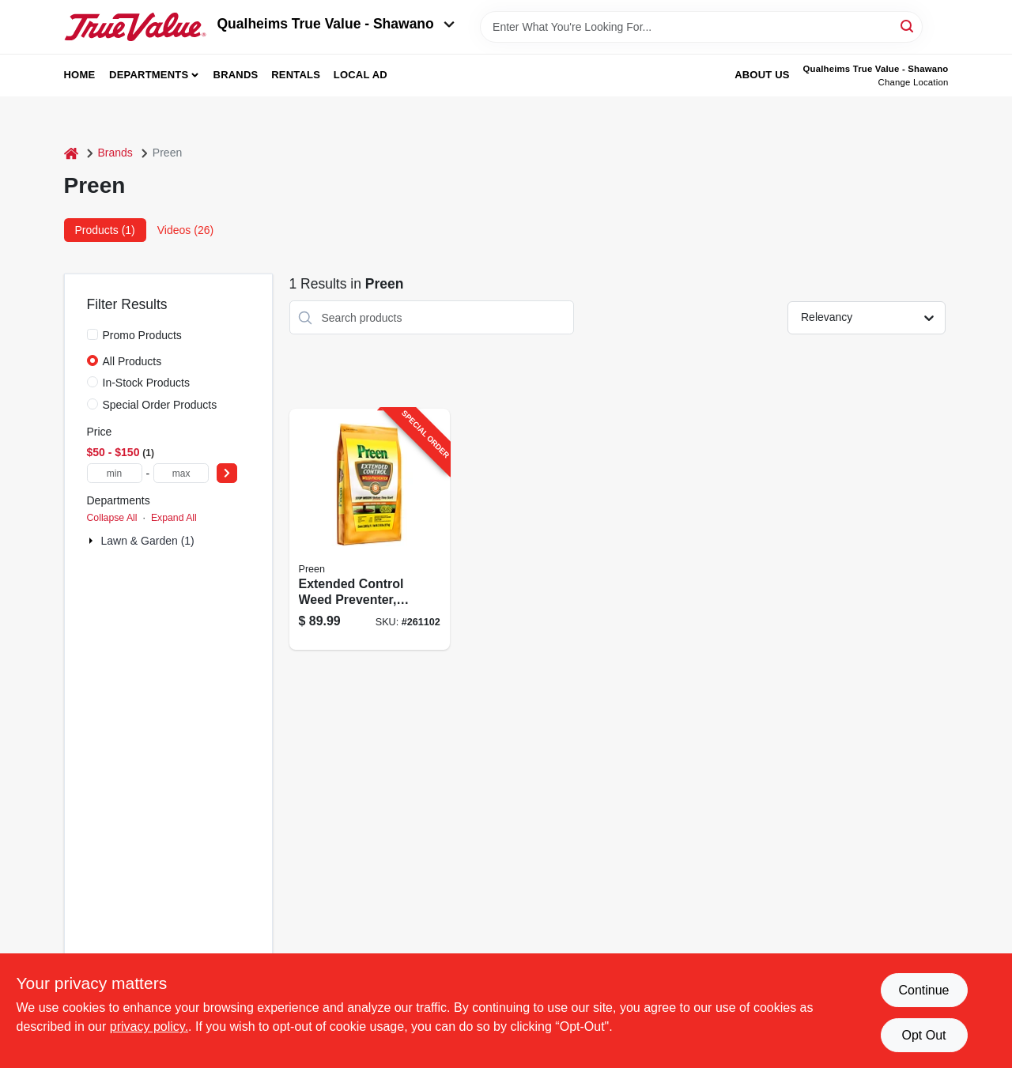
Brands (236, 75)
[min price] (114, 473)
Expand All (174, 517)
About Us (762, 75)
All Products (132, 361)
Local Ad (360, 75)
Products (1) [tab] (105, 230)
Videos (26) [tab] (185, 230)
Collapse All (112, 517)
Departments (148, 75)
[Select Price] (227, 473)
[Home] (71, 153)
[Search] (908, 26)
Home (80, 75)
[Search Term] (701, 27)
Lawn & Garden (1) (147, 540)
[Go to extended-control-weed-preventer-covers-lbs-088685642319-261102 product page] (369, 529)
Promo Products (142, 335)
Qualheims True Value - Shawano (336, 24)
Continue (923, 990)
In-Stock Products (147, 383)
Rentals (295, 75)
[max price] (181, 473)
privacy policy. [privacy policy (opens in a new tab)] (149, 1026)
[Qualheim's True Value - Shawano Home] (135, 27)
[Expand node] (92, 541)
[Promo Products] (92, 334)
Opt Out (923, 1035)
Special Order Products (160, 405)
